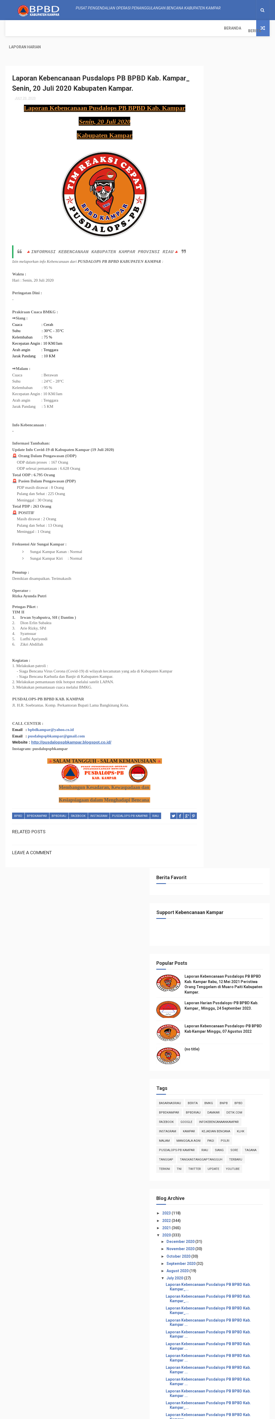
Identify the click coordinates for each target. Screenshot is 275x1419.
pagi (251, 381)
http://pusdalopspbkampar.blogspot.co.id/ (71, 733)
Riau (155, 807)
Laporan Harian (69, 28)
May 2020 (216, 1004)
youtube (244, 438)
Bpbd (18, 807)
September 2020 (222, 532)
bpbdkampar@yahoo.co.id (51, 721)
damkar (227, 334)
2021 (207, 496)
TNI (239, 428)
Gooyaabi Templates (191, 1412)
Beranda (17, 28)
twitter (206, 438)
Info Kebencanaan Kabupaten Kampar (229, 1260)
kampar (230, 363)
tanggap (207, 410)
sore (232, 400)
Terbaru (206, 428)
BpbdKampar (37, 807)
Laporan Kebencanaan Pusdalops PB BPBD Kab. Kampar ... (231, 607)
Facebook (78, 807)
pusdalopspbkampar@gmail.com (56, 727)
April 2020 (216, 1011)
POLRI (204, 391)
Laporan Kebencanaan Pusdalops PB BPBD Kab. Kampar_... (231, 558)
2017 (207, 1057)
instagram (98, 807)
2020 (207, 504)
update (225, 438)
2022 (207, 489)
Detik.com (248, 334)
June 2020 (216, 997)
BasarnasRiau (211, 316)
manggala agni (229, 381)
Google (227, 344)
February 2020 (220, 1026)
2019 (207, 1042)
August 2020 (218, 540)
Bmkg (249, 316)
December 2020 (221, 510)
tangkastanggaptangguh (221, 419)
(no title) (232, 262)
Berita (39, 28)
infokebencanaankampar (220, 353)
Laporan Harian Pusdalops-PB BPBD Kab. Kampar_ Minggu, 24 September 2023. (229, 208)
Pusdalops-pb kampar (130, 807)
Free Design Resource (127, 1412)
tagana (249, 400)
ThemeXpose (96, 1412)
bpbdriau (59, 807)
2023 (207, 482)
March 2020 (218, 1019)
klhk (239, 372)
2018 (207, 1050)
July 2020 (216, 547)
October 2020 (219, 525)
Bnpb (204, 325)
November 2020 (221, 518)
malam (205, 381)
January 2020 (219, 1033)
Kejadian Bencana (214, 372)
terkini (225, 428)
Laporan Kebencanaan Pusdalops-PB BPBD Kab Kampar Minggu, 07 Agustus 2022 (229, 240)
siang (217, 400)
